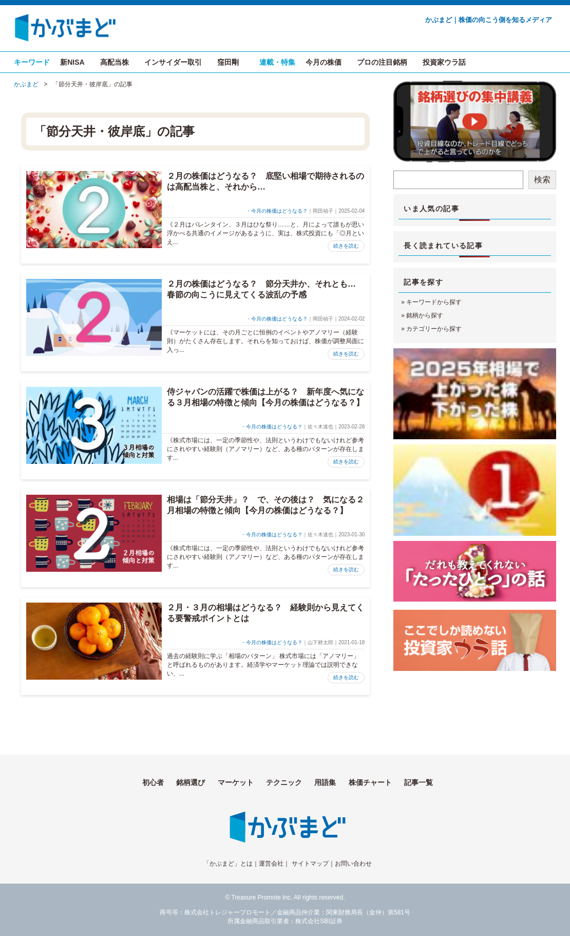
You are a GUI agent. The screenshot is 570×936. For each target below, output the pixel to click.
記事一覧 (418, 782)
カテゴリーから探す (434, 328)
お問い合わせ (353, 863)
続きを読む (346, 246)
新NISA (72, 62)
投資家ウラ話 (444, 62)
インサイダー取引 (173, 62)
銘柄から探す (424, 315)
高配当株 (114, 62)
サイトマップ (310, 863)
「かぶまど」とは (228, 863)
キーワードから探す (434, 302)
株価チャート (370, 782)
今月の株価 (323, 62)
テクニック (284, 782)
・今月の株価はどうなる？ (277, 211)
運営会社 (271, 863)
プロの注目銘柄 (382, 62)
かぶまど (26, 84)
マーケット (236, 782)
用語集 (325, 782)
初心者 (153, 782)
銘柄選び (190, 782)
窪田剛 (228, 62)
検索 (542, 179)
